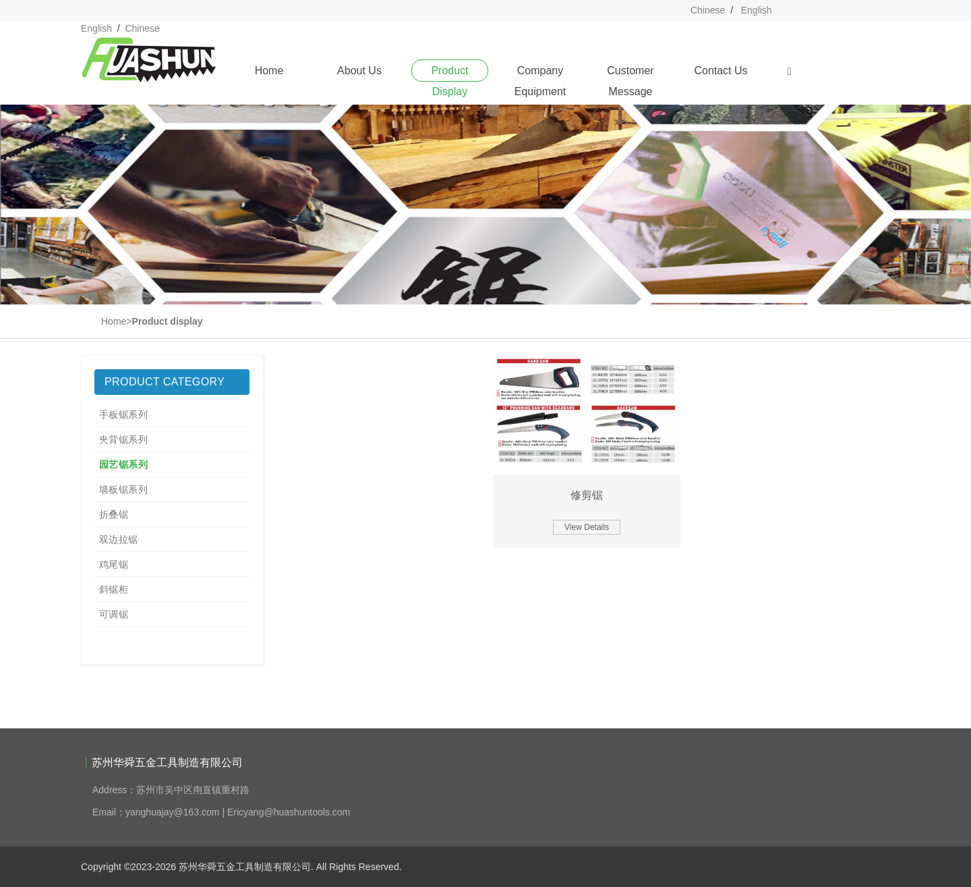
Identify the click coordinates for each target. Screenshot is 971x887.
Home (269, 70)
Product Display (449, 73)
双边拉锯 (118, 539)
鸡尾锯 (113, 564)
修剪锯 (586, 495)
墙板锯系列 (123, 489)
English (756, 10)
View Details (586, 527)
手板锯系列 (123, 414)
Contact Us (720, 70)
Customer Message (630, 73)
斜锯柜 (113, 589)
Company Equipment (540, 73)
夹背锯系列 (123, 439)
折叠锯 (113, 514)
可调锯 (113, 614)
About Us (359, 70)
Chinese (707, 10)
